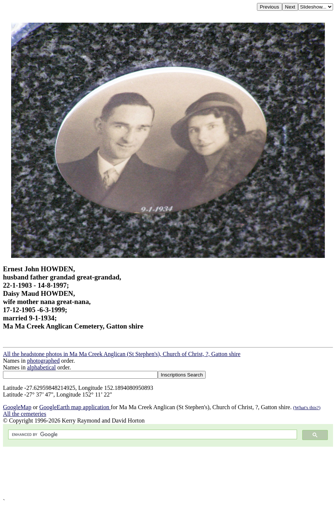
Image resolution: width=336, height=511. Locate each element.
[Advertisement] (168, 472)
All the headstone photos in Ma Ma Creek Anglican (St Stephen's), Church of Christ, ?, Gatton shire (122, 354)
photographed (43, 361)
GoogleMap (17, 407)
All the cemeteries (24, 414)
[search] (152, 434)
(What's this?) (306, 407)
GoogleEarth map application (75, 407)
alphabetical (41, 367)
